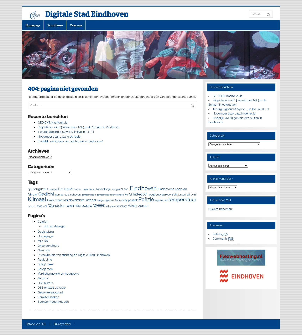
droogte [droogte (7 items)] (115, 189)
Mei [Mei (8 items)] (65, 200)
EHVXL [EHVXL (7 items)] (125, 189)
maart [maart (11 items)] (59, 200)
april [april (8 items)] (30, 189)
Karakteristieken (48, 297)
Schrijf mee (55, 25)
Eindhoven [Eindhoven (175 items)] (143, 188)
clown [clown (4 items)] (77, 189)
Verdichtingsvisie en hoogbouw (58, 273)
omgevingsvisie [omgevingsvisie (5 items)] (105, 200)
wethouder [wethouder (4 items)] (110, 206)
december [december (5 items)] (94, 189)
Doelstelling (46, 231)
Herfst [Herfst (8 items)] (128, 194)
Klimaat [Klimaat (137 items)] (37, 199)
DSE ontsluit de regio (52, 287)
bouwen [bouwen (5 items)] (53, 189)
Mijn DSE (43, 241)
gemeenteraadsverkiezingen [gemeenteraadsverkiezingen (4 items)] (110, 195)
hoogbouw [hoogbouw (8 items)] (154, 194)
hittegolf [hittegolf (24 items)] (140, 194)
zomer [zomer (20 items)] (143, 206)
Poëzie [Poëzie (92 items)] (146, 199)
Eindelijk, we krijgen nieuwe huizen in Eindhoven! (70, 141)
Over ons (76, 25)
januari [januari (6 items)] (182, 194)
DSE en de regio (54, 226)
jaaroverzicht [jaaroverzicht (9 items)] (170, 194)
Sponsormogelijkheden (53, 301)
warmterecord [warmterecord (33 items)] (79, 205)
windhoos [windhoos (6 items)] (122, 206)
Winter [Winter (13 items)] (133, 206)
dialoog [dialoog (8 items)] (105, 189)
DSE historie (46, 283)
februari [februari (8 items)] (33, 194)
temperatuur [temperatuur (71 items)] (182, 199)
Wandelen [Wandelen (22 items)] (56, 206)
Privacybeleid (62, 324)
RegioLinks (45, 259)
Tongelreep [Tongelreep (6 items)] (41, 206)
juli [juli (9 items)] (188, 194)
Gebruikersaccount (50, 292)
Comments (223, 239)
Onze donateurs (48, 245)
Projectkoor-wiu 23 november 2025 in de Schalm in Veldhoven (79, 127)
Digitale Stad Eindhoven (86, 14)
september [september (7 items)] (161, 200)
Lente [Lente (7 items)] (50, 200)
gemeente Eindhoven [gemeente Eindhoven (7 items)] (68, 194)
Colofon (43, 221)
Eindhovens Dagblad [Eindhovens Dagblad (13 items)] (172, 189)
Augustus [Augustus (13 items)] (41, 189)
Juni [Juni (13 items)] (193, 194)
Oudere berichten (220, 209)
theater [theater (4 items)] (31, 206)
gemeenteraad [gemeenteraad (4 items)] (88, 195)
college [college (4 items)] (84, 189)
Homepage (32, 25)
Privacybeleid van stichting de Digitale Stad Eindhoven (74, 255)
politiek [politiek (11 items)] (133, 200)
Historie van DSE (35, 324)
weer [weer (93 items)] (99, 205)
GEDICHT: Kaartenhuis (52, 122)
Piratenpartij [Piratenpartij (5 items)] (120, 200)
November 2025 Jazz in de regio (59, 136)
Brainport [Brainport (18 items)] (65, 189)
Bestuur (43, 278)
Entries (220, 234)
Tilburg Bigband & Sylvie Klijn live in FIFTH (66, 132)
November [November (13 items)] (76, 200)
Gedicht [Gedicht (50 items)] (46, 193)
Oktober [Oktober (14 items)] (90, 200)
